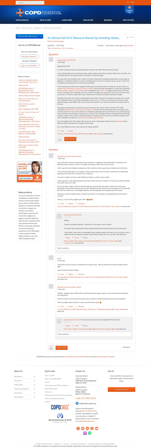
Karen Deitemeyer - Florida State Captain (97, 309)
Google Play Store (97, 118)
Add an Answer (70, 139)
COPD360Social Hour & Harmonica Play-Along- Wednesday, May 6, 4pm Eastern (28, 90)
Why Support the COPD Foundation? (56, 385)
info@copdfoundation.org (85, 421)
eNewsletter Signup (121, 389)
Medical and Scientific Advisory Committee (58, 395)
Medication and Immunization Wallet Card (80, 110)
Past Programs (18, 397)
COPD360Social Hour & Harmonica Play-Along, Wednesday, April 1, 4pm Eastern (29, 119)
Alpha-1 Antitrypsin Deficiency (54, 398)
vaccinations (69, 48)
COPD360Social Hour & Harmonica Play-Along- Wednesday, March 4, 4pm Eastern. (29, 152)
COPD (63, 48)
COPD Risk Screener (51, 389)
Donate (129, 9)
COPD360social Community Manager (77, 357)
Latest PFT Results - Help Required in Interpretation (27, 133)
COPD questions (23, 137)
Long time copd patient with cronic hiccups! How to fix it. (28, 81)
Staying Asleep (23, 85)
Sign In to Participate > (29, 65)
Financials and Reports (21, 389)
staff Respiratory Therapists (106, 357)
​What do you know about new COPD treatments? (28, 100)
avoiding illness (56, 48)
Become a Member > (29, 56)
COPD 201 (103, 91)
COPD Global (18, 385)
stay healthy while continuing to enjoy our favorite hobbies (93, 88)
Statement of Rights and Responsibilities (101, 444)
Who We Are (18, 377)
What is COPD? (49, 376)
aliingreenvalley (128, 45)
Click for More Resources (27, 36)
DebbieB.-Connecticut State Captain (106, 241)
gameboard (118, 121)
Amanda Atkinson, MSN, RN (66, 60)
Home (18, 28)
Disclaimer (57, 444)
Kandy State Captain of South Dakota (76, 206)
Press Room (18, 381)
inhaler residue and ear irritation (29, 96)
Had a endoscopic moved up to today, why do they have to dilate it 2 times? (29, 126)
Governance (18, 393)
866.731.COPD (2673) (89, 411)
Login (132, 2)
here (99, 100)
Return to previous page (56, 41)
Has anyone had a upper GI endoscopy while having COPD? (28, 141)
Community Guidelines (78, 444)
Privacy (65, 444)
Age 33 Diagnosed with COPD (28, 109)
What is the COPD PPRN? (53, 379)
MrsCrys (60, 134)
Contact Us (48, 392)
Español (47, 402)
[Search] (30, 3)
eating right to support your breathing (71, 91)
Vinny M (66, 134)
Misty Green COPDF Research (79, 134)
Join (128, 2)
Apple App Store (83, 118)
